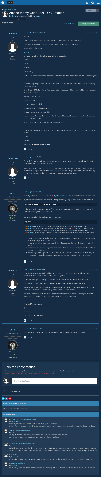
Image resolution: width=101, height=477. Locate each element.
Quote (30, 149)
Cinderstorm (77, 228)
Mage (38, 16)
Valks (12, 193)
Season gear (13, 454)
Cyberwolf (14, 457)
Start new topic (69, 23)
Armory (26, 52)
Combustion (31, 228)
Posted (32, 32)
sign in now (51, 371)
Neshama (14, 465)
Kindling (29, 226)
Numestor (15, 16)
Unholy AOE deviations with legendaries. (22, 443)
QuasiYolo (13, 158)
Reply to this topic (88, 24)
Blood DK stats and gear (17, 463)
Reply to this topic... (21, 381)
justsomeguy (15, 421)
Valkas (13, 446)
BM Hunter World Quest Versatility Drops (22, 419)
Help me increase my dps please (20, 430)
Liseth (13, 432)
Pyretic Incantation (60, 196)
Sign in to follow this (9, 10)
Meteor (37, 233)
